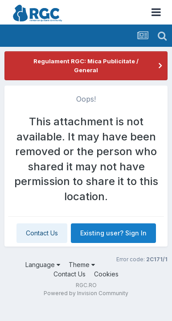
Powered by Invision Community (86, 293)
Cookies (106, 274)
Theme (82, 264)
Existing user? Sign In (113, 233)
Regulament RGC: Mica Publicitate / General (86, 66)
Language (42, 264)
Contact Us (42, 233)
